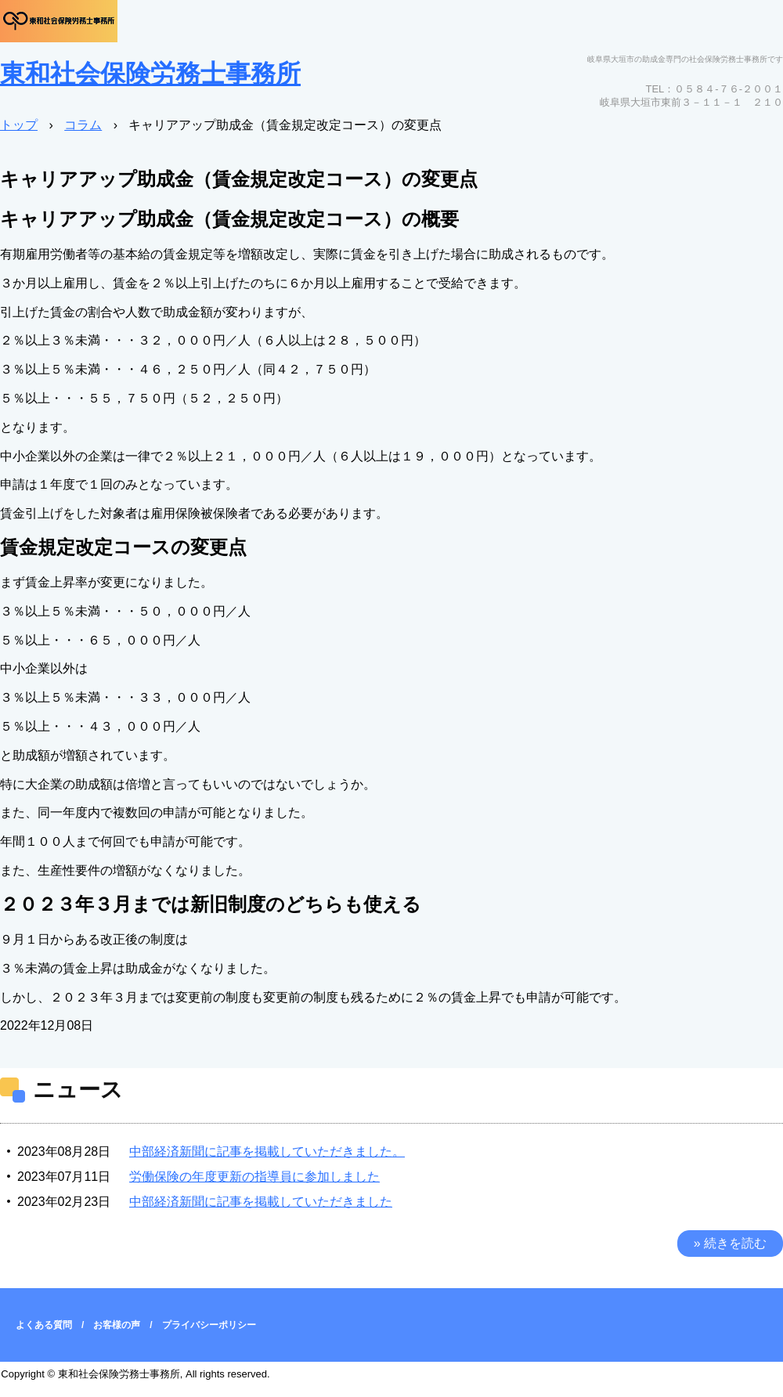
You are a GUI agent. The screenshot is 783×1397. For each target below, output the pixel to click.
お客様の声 (116, 1324)
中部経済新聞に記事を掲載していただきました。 (267, 1151)
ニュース (78, 1090)
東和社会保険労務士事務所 (150, 74)
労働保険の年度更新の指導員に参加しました (254, 1176)
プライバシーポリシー (209, 1324)
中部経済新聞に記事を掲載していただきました (260, 1201)
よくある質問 (44, 1324)
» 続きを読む (730, 1243)
